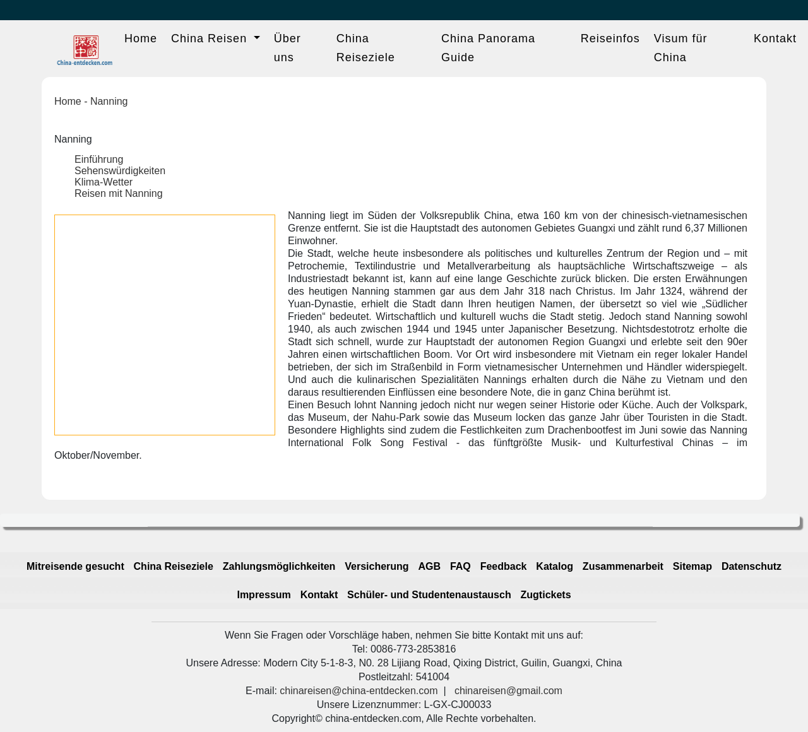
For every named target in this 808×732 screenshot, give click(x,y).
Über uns (287, 48)
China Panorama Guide (488, 48)
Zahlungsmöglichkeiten (279, 566)
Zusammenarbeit (623, 566)
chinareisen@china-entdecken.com (358, 690)
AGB (429, 566)
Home (140, 38)
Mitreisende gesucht (75, 566)
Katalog (554, 566)
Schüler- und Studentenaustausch (429, 594)
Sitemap (692, 566)
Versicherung (376, 566)
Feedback (503, 566)
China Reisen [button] (211, 38)
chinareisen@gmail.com (508, 690)
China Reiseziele (365, 48)
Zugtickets (546, 594)
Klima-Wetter (103, 182)
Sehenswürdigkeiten (119, 170)
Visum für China (681, 48)
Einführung (98, 159)
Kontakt (775, 38)
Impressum (263, 594)
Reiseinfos (610, 38)
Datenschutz (751, 566)
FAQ (460, 566)
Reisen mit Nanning (118, 193)
